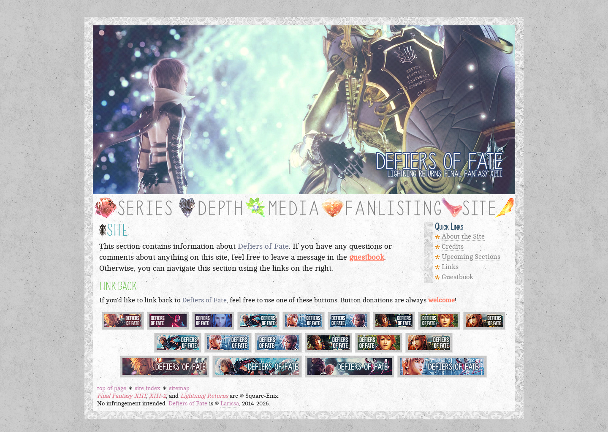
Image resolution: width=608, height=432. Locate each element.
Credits (453, 246)
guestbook (366, 257)
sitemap (179, 388)
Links (450, 267)
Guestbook (457, 277)
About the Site (463, 236)
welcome (441, 300)
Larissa (229, 403)
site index (147, 388)
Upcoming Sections (471, 257)
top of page (111, 388)
